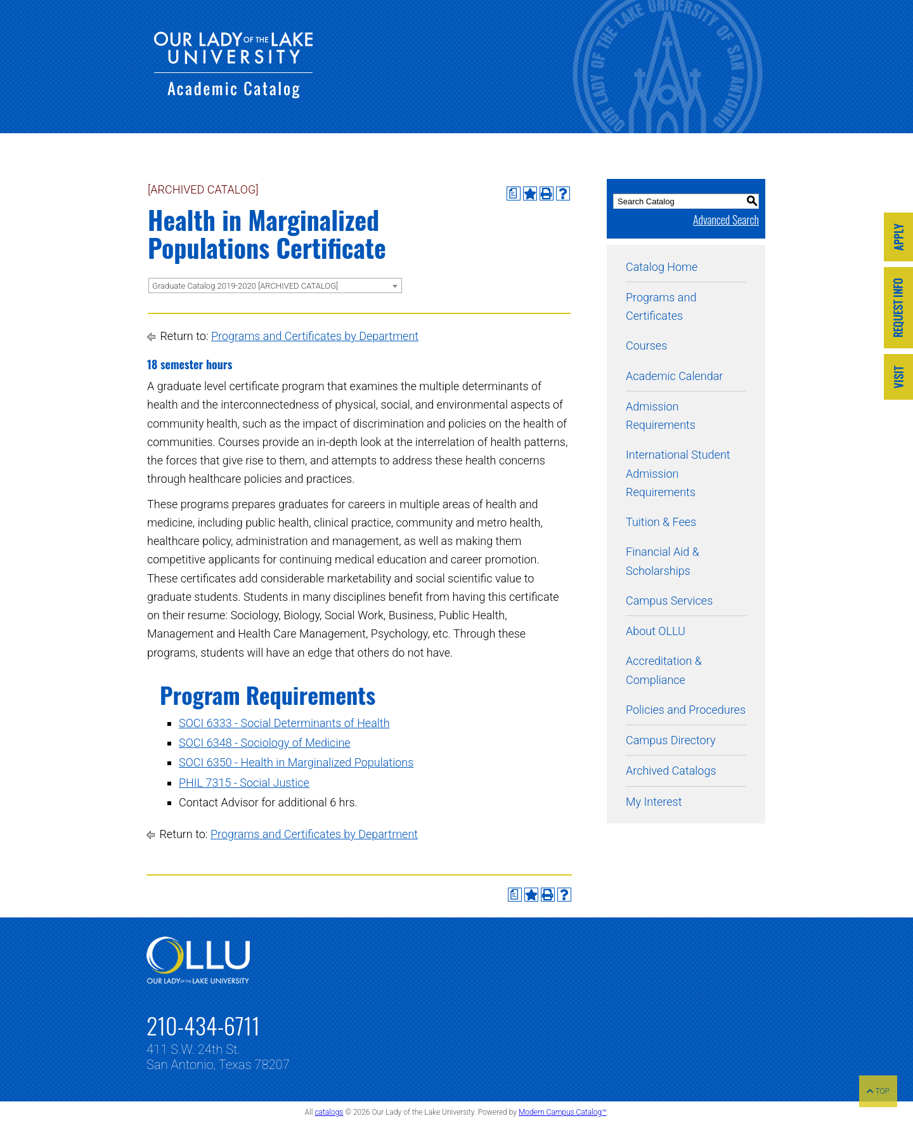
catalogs (328, 1112)
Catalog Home (661, 266)
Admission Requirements (661, 415)
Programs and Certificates (661, 306)
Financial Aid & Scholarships (662, 561)
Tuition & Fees (661, 522)
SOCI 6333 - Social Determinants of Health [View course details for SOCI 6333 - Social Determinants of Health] (284, 723)
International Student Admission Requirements (678, 473)
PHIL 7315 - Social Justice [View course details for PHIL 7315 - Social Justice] (244, 782)
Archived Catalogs (671, 770)
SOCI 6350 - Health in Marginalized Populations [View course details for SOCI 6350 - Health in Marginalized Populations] (296, 762)
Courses (646, 345)
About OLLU (655, 631)
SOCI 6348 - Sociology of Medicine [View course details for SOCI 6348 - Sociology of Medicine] (265, 742)
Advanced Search (726, 219)
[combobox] (275, 285)
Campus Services (669, 600)
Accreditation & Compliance (664, 670)
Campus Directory (670, 740)
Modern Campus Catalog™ (563, 1112)
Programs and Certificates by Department (314, 336)
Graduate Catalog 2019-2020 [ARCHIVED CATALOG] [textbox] (245, 286)
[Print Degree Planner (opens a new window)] (514, 193)
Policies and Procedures (686, 709)
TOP (878, 1091)
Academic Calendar (674, 376)
